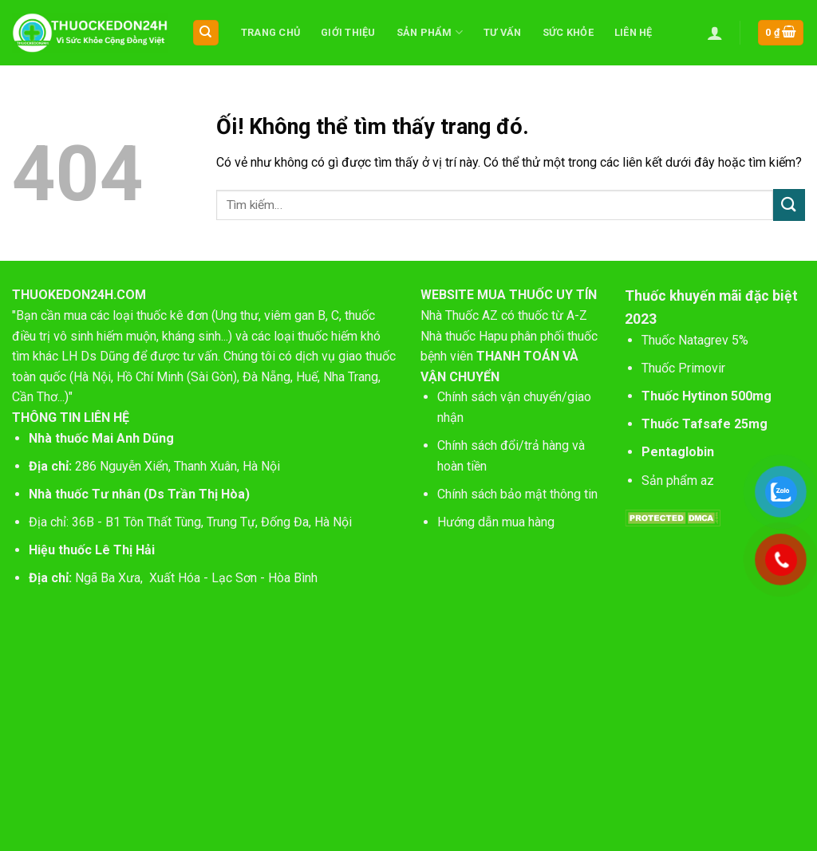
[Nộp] (789, 204)
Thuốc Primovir (684, 368)
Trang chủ (270, 32)
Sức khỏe (568, 32)
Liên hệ (633, 32)
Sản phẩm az (677, 480)
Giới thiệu (348, 32)
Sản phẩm (430, 32)
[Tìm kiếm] (206, 33)
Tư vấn (502, 32)
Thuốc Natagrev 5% (694, 340)
